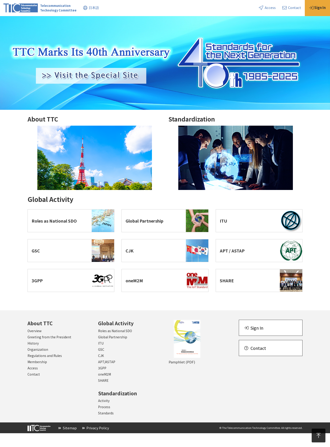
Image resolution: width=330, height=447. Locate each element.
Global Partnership (112, 350)
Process (104, 420)
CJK (101, 369)
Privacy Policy (95, 441)
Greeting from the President (49, 350)
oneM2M (104, 388)
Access (267, 7)
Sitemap (67, 441)
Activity (104, 414)
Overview (34, 344)
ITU (101, 357)
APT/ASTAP (106, 375)
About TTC (12, 22)
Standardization (86, 22)
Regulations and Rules (45, 369)
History (33, 357)
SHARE (103, 394)
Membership (37, 375)
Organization (38, 363)
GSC (101, 363)
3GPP (102, 381)
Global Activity (47, 22)
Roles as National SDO (115, 344)
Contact (291, 7)
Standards (106, 426)
